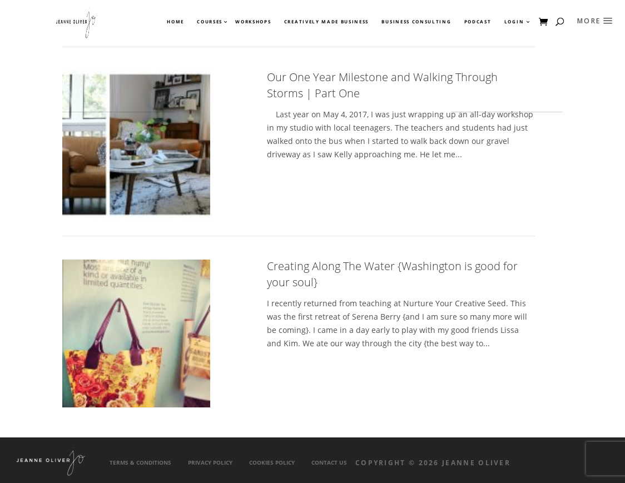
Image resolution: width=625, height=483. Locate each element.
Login (514, 21)
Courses (209, 21)
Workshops (253, 21)
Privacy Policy (210, 462)
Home (175, 21)
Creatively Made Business (326, 21)
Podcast (478, 21)
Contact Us (329, 462)
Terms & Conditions (140, 462)
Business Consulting (416, 21)
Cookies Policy (272, 462)
